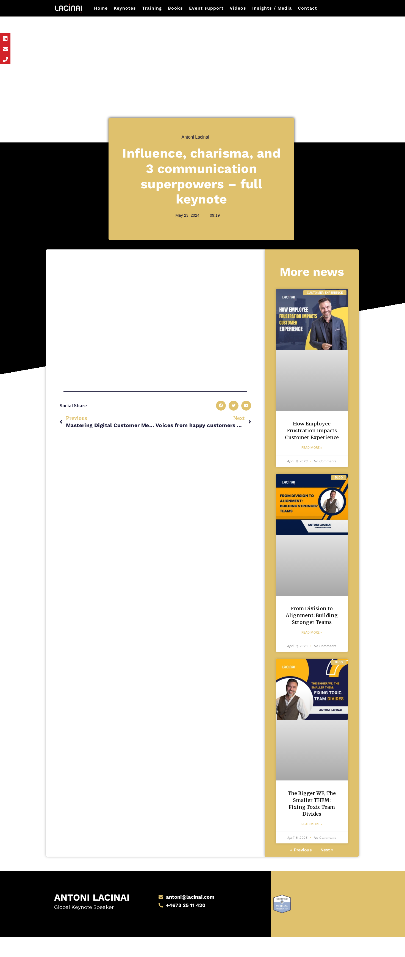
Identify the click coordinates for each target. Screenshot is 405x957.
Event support (206, 8)
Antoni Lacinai (76, 916)
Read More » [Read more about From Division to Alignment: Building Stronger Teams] (311, 651)
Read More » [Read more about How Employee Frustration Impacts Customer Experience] (311, 457)
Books (175, 8)
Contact (307, 8)
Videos (238, 8)
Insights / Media (272, 8)
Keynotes (125, 8)
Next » (327, 870)
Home (101, 8)
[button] (221, 406)
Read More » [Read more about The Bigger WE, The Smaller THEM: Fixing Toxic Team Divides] (311, 845)
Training (152, 8)
